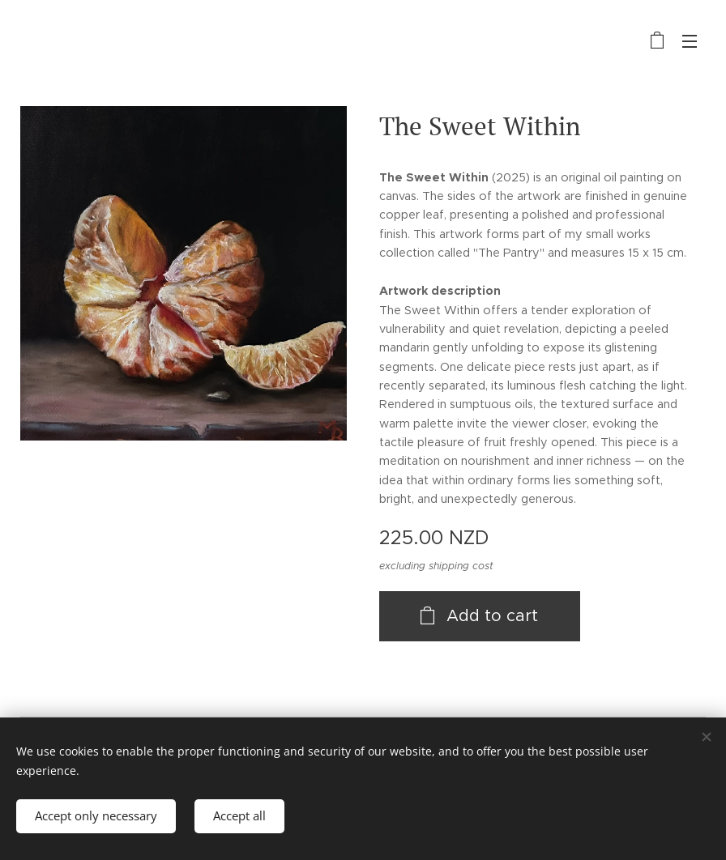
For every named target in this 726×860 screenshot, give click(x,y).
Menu (689, 41)
